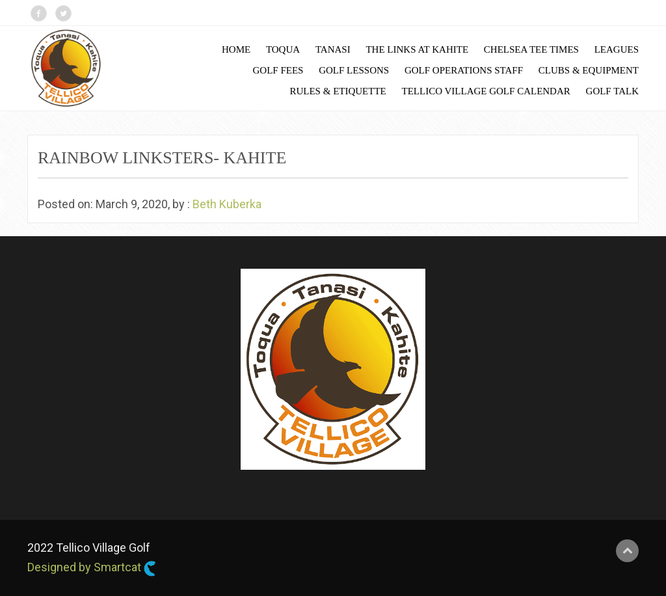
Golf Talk (612, 91)
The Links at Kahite (417, 49)
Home (236, 49)
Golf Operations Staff (464, 70)
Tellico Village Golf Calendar (486, 91)
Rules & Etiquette (337, 91)
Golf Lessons (354, 70)
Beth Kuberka (227, 204)
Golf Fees (278, 70)
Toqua (283, 49)
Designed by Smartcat (91, 568)
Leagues (616, 49)
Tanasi (333, 49)
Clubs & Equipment (589, 70)
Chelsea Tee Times (531, 49)
